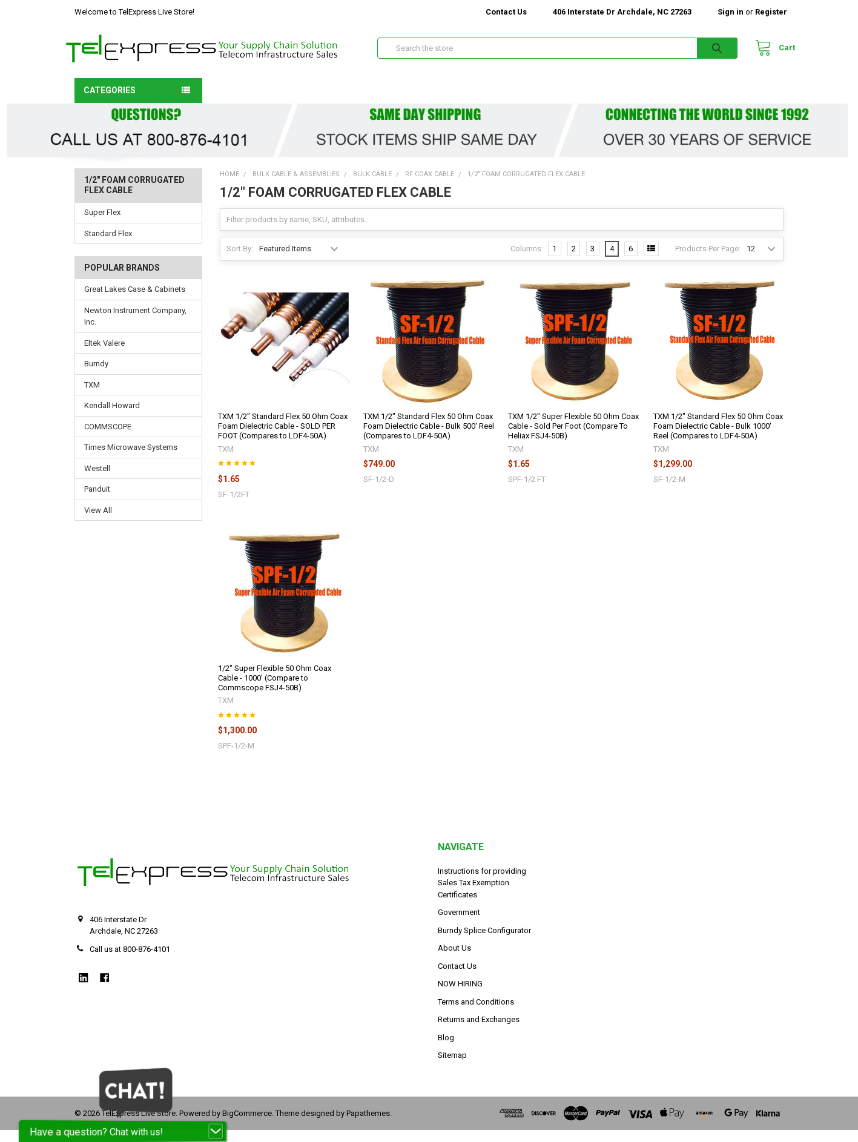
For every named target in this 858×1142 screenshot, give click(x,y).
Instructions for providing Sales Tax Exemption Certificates (482, 895)
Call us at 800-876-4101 (130, 961)
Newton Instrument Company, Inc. (135, 328)
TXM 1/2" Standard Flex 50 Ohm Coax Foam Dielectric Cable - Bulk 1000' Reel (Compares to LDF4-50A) (718, 438)
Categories (110, 102)
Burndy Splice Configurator (484, 942)
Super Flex (102, 224)
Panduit (97, 501)
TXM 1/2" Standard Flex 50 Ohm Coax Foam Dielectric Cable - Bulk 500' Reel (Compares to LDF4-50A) (428, 438)
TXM (92, 396)
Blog (446, 1049)
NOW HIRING (460, 995)
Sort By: (239, 260)
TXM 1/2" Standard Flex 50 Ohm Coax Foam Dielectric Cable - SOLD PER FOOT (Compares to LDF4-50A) (283, 438)
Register (771, 11)
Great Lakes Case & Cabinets (134, 301)
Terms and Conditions (476, 1013)
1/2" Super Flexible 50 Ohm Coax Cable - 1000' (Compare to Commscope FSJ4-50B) (274, 690)
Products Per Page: (708, 260)
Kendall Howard (112, 417)
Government (459, 924)
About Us (454, 960)
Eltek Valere (104, 355)
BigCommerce (247, 1125)
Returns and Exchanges (479, 1031)
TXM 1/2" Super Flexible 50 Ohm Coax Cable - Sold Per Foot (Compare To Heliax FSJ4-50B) (573, 438)
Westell (97, 480)
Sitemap (452, 1067)
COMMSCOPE (107, 438)
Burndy (96, 375)
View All (98, 522)
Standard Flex (108, 245)
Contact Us (506, 11)
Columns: (526, 260)
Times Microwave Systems (130, 459)
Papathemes (368, 1125)
